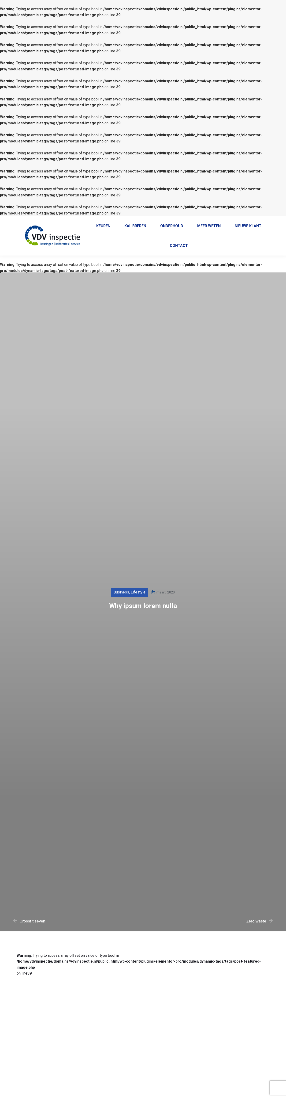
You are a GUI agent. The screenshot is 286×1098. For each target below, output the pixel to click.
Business (121, 607)
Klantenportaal (244, 220)
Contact (269, 220)
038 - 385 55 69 (158, 220)
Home (220, 220)
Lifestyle (138, 607)
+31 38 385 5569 (192, 220)
